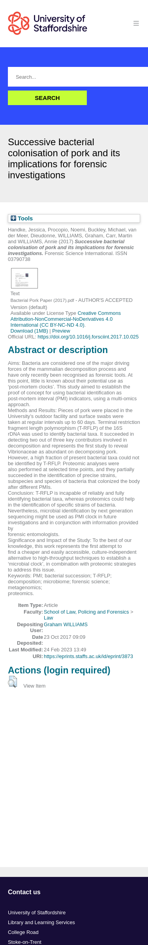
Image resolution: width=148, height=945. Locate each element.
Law (48, 618)
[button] (12, 682)
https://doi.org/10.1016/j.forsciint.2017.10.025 (88, 337)
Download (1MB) (29, 331)
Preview (61, 331)
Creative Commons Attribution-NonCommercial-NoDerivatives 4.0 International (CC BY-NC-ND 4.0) (65, 319)
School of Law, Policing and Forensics (86, 612)
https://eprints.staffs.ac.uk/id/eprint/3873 (88, 656)
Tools (22, 218)
